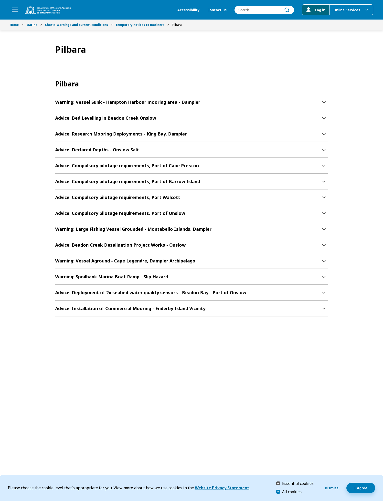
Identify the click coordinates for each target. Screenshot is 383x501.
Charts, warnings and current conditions (76, 25)
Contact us (217, 10)
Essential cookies (298, 483)
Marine (31, 25)
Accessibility (188, 10)
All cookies (292, 491)
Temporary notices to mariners (140, 25)
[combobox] (264, 10)
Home (14, 25)
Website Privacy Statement (222, 488)
